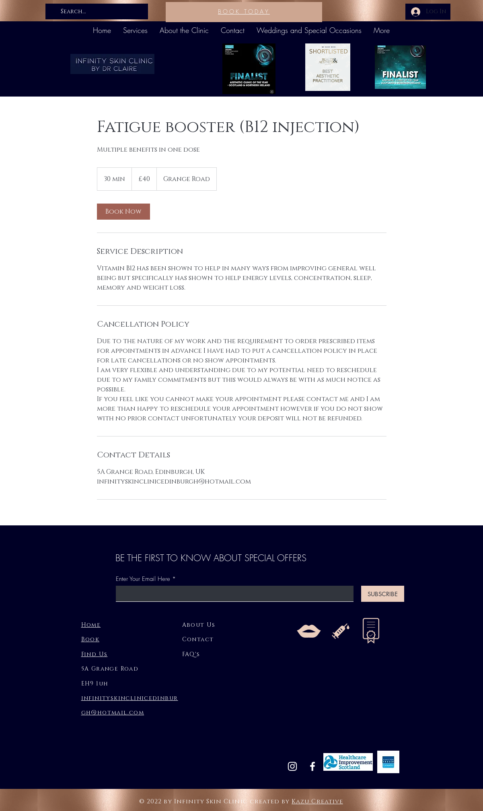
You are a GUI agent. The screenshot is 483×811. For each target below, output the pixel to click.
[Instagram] (292, 766)
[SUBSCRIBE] (382, 594)
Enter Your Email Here (143, 579)
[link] (123, 212)
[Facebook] (312, 766)
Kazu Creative (317, 801)
